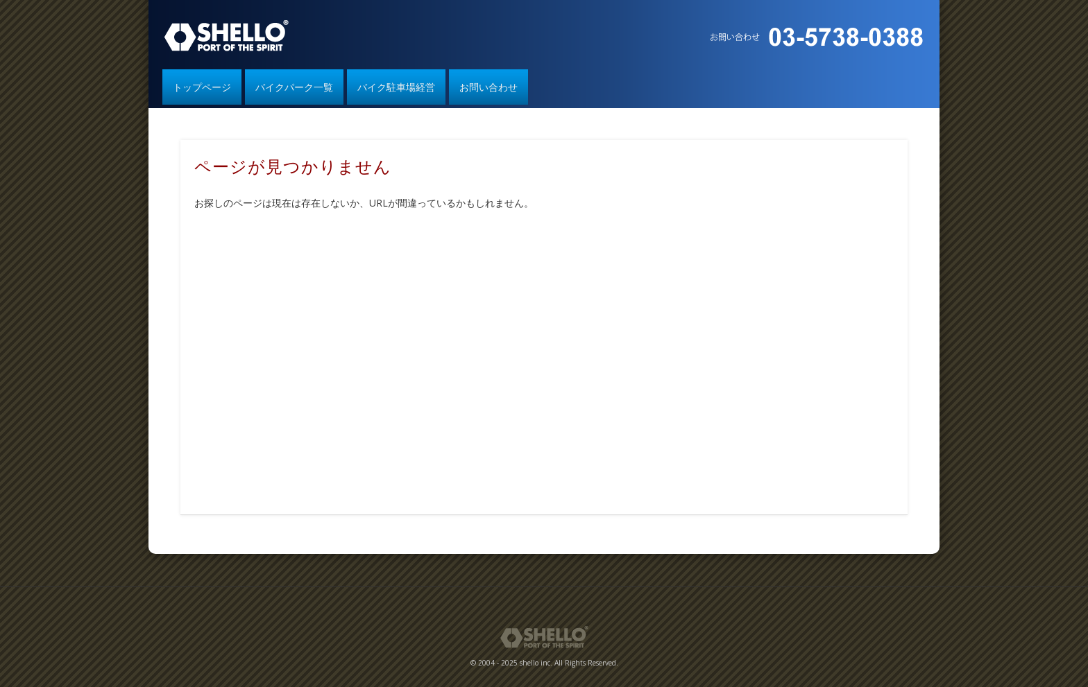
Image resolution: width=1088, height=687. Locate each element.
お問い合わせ (488, 87)
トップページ (202, 87)
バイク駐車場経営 (396, 87)
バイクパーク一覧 (294, 87)
